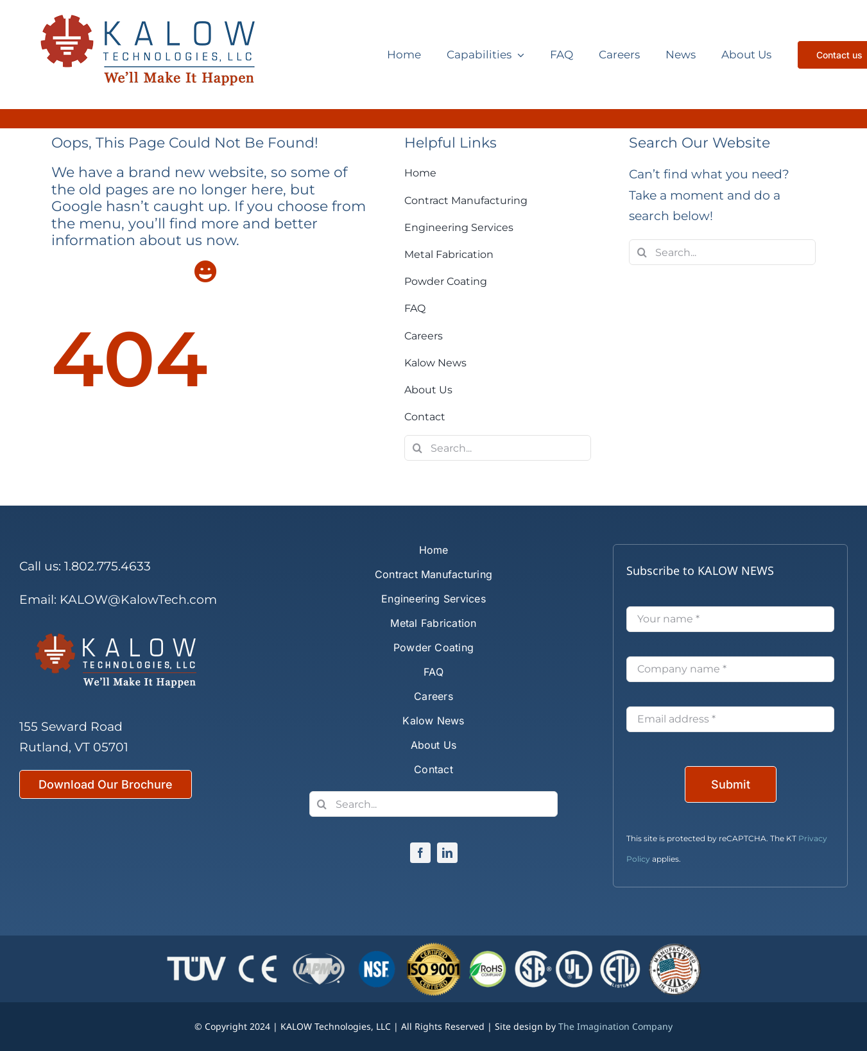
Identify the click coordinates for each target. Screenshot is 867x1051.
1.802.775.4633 (107, 566)
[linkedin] (447, 852)
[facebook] (420, 852)
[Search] (417, 448)
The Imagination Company (615, 1026)
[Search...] (497, 448)
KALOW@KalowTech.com (138, 599)
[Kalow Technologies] (157, 54)
